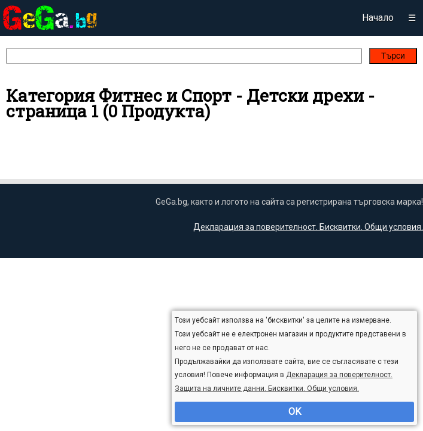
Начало (378, 17)
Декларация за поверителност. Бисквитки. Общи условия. (308, 227)
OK (294, 411)
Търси (393, 55)
